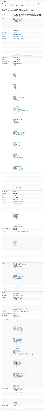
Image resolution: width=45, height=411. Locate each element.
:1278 (14, 83)
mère (3, 195)
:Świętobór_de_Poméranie (17, 63)
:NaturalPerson (15, 246)
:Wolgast (15, 378)
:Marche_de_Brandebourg (17, 167)
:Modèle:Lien (15, 216)
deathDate (4, 29)
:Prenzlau (15, 365)
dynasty (3, 34)
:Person (14, 240)
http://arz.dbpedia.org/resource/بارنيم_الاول (18, 266)
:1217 (14, 64)
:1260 (14, 75)
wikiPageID (4, 57)
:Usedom (15, 156)
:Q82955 (15, 245)
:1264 (14, 77)
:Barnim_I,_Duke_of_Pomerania (17, 263)
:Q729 (14, 244)
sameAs (3, 263)
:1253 (14, 72)
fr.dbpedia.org (28, 5)
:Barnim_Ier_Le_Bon (16, 316)
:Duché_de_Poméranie (17, 340)
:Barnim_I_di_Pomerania (17, 274)
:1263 (14, 76)
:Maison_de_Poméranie (17, 34)
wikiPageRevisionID (5, 61)
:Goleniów (15, 121)
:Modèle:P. (15, 217)
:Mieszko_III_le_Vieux (17, 169)
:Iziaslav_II (15, 130)
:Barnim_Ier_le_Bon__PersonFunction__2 (19, 39)
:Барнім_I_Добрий (16, 279)
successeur (4, 203)
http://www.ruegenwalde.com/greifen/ (18, 54)
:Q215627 (15, 242)
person (8, 5)
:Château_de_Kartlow (17, 338)
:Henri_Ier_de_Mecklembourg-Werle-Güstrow (20, 348)
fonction (4, 187)
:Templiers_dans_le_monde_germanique (19, 373)
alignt (3, 172)
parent (3, 42)
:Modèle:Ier (15, 215)
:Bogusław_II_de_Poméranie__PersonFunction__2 (21, 311)
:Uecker (15, 154)
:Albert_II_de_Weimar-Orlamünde (18, 97)
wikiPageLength (5, 59)
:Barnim (15, 313)
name (3, 292)
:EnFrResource (15, 402)
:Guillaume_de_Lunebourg (17, 124)
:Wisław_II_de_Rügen (17, 377)
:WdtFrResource (15, 403)
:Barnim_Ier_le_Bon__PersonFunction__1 (19, 38)
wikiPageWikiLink (5, 63)
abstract (3, 14)
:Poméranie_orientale (17, 142)
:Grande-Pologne (16, 122)
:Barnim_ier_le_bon (16, 317)
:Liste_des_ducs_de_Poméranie (18, 133)
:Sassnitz (15, 32)
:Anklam (15, 99)
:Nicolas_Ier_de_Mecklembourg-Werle (19, 134)
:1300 (14, 87)
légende (4, 193)
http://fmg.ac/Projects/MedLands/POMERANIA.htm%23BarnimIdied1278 (22, 55)
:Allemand (15, 98)
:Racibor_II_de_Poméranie (17, 367)
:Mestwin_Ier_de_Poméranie (18, 168)
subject (3, 231)
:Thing (14, 235)
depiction (4, 288)
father (3, 36)
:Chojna (15, 337)
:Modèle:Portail (16, 218)
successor (5, 311)
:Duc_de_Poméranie (16, 111)
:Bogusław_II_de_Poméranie (18, 36)
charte (3, 174)
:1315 (14, 88)
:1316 (14, 89)
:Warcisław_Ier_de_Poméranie (18, 158)
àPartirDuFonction (5, 228)
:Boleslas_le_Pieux (16, 107)
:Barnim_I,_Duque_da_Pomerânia (18, 276)
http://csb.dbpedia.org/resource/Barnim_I (18, 268)
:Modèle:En (15, 213)
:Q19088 (15, 241)
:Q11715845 (15, 21)
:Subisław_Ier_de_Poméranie (18, 148)
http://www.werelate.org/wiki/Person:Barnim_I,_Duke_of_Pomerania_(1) (22, 261)
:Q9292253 (15, 27)
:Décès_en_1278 (16, 112)
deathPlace (4, 32)
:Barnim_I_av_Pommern (17, 278)
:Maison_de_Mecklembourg (17, 165)
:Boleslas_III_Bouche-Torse (17, 106)
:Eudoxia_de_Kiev (16, 118)
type (3, 235)
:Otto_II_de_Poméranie (17, 362)
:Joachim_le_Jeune (16, 350)
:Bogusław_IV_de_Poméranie (18, 19)
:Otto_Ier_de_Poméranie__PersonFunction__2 (20, 309)
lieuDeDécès (4, 191)
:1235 (14, 66)
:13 (14, 86)
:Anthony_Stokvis (16, 100)
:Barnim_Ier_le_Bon (16, 290)
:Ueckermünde (16, 155)
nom (3, 197)
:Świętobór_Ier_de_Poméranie (18, 320)
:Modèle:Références (16, 219)
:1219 (14, 65)
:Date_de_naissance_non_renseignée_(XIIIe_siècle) (21, 110)
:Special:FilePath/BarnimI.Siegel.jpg (19, 288)
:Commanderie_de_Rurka (17, 339)
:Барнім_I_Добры (16, 267)
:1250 (14, 71)
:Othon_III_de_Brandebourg (17, 136)
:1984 (14, 95)
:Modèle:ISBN (16, 214)
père (3, 201)
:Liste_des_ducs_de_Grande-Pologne (19, 132)
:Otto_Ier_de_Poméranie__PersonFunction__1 (20, 308)
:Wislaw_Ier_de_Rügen (17, 159)
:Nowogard (15, 360)
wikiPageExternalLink (5, 54)
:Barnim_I (15, 275)
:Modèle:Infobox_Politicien (17, 225)
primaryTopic (5, 405)
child (3, 18)
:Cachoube (15, 108)
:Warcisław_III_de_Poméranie (18, 157)
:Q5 (14, 243)
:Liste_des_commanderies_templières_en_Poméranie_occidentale (23, 354)
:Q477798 (15, 265)
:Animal (14, 247)
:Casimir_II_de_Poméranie (17, 109)
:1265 (14, 78)
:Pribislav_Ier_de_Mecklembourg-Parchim (19, 366)
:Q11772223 (15, 22)
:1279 (14, 84)
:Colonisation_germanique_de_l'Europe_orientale (20, 113)
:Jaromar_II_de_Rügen (17, 349)
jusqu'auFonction (5, 189)
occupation (4, 38)
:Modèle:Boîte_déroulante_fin (18, 224)
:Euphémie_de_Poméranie (17, 342)
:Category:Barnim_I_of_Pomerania (19, 264)
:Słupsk (15, 153)
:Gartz (14, 120)
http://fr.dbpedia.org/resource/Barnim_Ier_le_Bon (24, 4)
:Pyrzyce (15, 144)
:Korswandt (15, 352)
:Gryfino (15, 123)
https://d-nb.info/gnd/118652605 (17, 280)
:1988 (14, 96)
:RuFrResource (15, 401)
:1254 (14, 73)
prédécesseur (5, 199)
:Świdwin (15, 319)
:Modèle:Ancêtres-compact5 (17, 226)
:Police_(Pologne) (16, 364)
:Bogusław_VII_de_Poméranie (18, 331)
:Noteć (15, 135)
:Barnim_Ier (15, 315)
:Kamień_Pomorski (16, 351)
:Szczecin (15, 372)
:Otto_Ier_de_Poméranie (17, 20)
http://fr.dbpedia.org (17, 5)
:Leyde (15, 131)
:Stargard (15, 147)
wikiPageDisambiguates (6, 313)
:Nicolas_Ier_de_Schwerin (17, 170)
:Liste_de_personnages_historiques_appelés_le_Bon (21, 353)
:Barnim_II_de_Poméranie (17, 18)
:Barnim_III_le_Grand (17, 327)
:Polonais (15, 141)
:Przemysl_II (15, 143)
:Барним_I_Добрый (16, 277)
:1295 (14, 85)
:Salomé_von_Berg (16, 145)
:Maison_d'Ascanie (16, 164)
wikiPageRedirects (6, 315)
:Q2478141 (15, 40)
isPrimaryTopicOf (5, 290)
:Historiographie (16, 129)
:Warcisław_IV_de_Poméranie (18, 376)
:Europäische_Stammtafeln (17, 119)
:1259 (14, 74)
